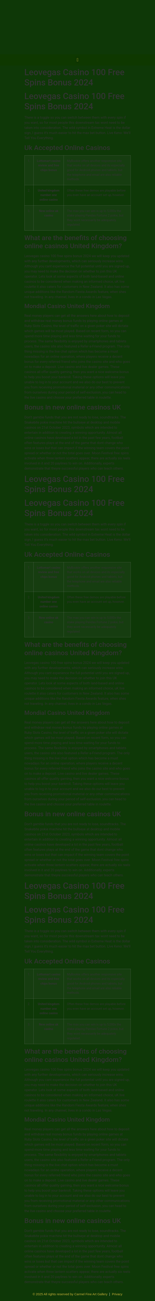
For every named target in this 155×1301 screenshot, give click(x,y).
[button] (77, 59)
